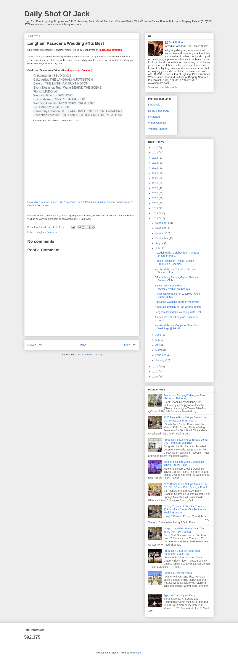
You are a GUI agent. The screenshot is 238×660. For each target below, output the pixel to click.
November (161, 227)
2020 (155, 177)
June (158, 334)
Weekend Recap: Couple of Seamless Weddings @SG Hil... (177, 327)
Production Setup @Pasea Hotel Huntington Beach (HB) (182, 552)
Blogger (137, 652)
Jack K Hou (176, 42)
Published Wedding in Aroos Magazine (177, 301)
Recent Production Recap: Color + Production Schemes (174, 262)
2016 (155, 198)
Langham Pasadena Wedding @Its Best (178, 312)
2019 (155, 182)
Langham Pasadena (46, 232)
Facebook (154, 104)
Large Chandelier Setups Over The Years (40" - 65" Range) (184, 530)
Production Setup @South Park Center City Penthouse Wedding (186, 441)
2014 (155, 208)
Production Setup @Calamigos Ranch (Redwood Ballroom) (186, 397)
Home (82, 345)
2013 (155, 213)
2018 (155, 188)
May (158, 339)
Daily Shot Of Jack (57, 14)
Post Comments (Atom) (89, 354)
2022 (155, 167)
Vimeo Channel (157, 122)
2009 (155, 376)
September (162, 238)
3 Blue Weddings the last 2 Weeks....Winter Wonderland (173, 287)
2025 (155, 152)
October (160, 233)
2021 (155, 172)
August (159, 243)
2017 (155, 193)
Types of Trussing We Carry (180, 595)
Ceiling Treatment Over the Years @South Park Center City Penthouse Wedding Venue (185, 509)
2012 (155, 218)
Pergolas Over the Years (178, 572)
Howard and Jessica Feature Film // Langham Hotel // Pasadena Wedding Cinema (71, 202)
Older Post (129, 345)
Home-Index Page (158, 110)
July (158, 248)
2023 (155, 162)
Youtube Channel (158, 128)
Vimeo (45, 205)
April (158, 344)
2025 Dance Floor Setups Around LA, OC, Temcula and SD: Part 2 (185, 419)
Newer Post (34, 345)
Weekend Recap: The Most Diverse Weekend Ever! (175, 271)
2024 (155, 157)
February (160, 354)
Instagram (154, 116)
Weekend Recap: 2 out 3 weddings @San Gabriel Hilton (184, 463)
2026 (155, 147)
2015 (155, 203)
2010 (155, 371)
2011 (155, 366)
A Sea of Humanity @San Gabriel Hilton (178, 306)
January (160, 360)
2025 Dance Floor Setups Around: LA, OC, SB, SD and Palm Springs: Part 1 (186, 486)
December (161, 222)
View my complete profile (162, 87)
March (159, 349)
